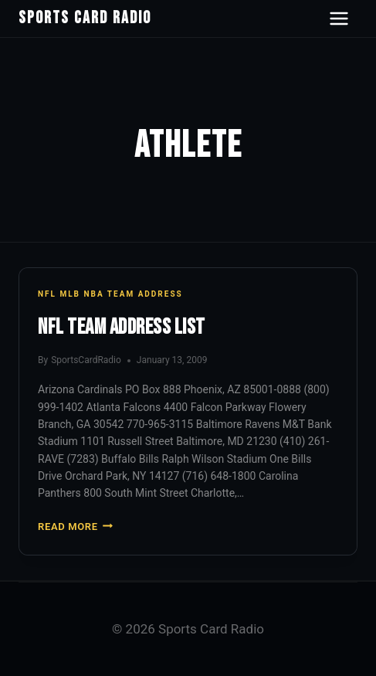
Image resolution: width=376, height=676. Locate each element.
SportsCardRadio (86, 360)
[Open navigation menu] (338, 18)
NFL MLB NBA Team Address (110, 294)
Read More (75, 526)
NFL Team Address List (121, 327)
